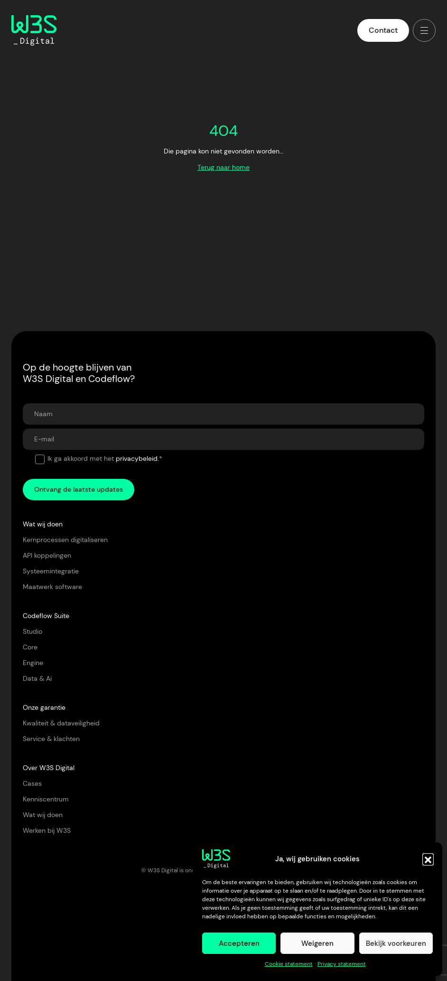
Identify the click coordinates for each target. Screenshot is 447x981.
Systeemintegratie (51, 571)
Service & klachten (51, 738)
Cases (32, 783)
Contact (383, 30)
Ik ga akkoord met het (104, 458)
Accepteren (239, 943)
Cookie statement (289, 964)
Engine (33, 662)
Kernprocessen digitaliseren (65, 539)
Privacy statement (341, 964)
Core (30, 647)
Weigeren (317, 943)
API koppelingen (47, 555)
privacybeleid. (137, 458)
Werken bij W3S (47, 830)
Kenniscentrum (46, 799)
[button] (428, 859)
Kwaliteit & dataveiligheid (61, 723)
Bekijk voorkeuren (396, 943)
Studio (32, 631)
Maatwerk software (52, 586)
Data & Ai (37, 678)
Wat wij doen (43, 814)
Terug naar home (223, 167)
